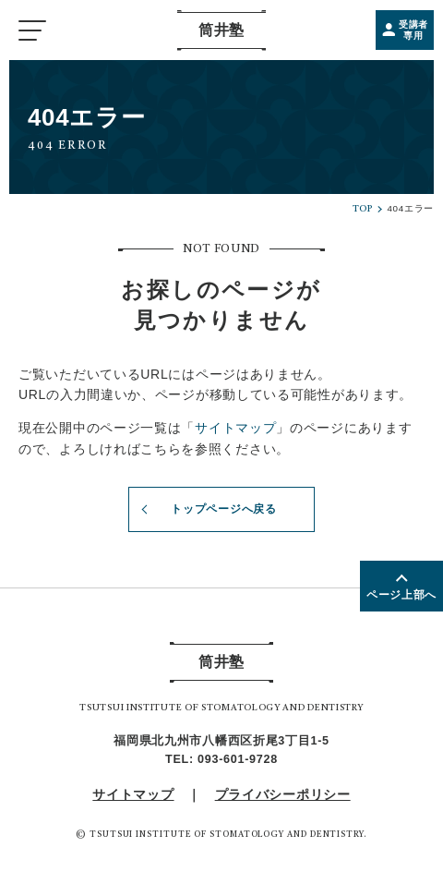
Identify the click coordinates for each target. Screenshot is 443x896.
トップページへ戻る (207, 509)
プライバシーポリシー (283, 794)
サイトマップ (235, 427)
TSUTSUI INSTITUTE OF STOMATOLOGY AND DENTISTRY (227, 834)
